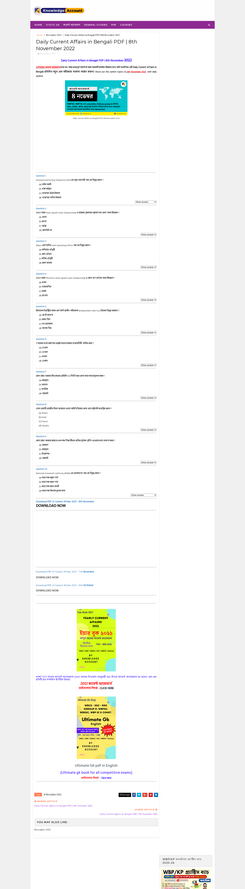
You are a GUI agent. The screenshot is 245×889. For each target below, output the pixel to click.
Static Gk (53, 25)
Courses (126, 25)
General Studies (96, 25)
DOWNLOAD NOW (51, 506)
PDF (113, 25)
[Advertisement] (95, 150)
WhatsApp (123, 795)
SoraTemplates (54, 883)
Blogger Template (90, 883)
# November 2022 (52, 795)
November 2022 (53, 35)
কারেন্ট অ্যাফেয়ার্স (71, 25)
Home (38, 25)
